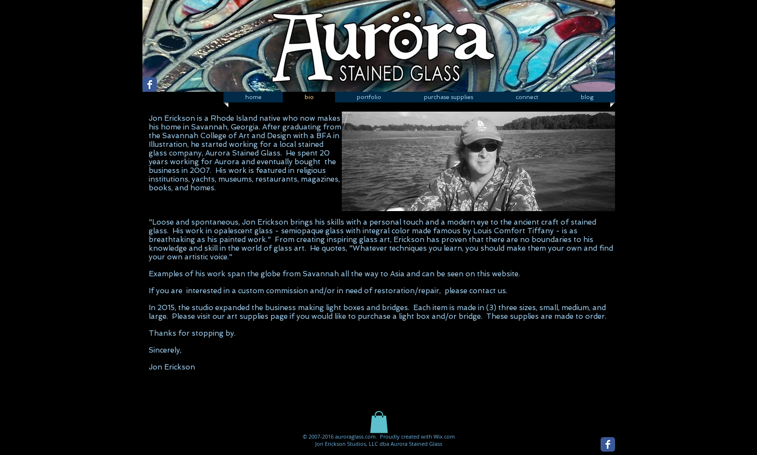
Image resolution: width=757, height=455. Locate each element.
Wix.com (444, 436)
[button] (368, 97)
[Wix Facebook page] (149, 84)
